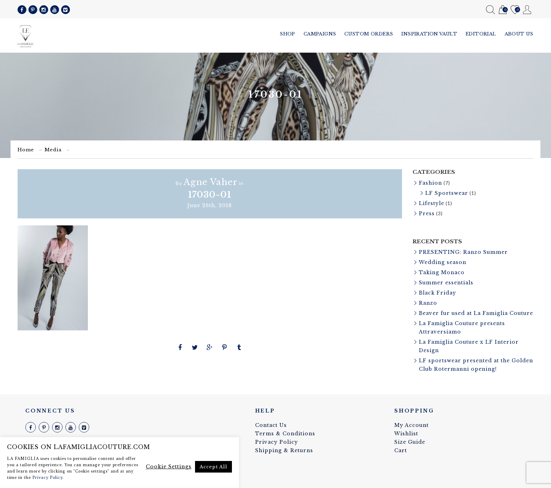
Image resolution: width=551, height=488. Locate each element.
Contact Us (271, 425)
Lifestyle (431, 203)
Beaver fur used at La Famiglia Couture (476, 313)
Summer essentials (446, 282)
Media (53, 150)
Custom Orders (368, 34)
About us (519, 34)
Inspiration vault (429, 34)
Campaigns (320, 34)
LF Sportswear (446, 193)
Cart (502, 10)
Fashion (430, 183)
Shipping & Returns (284, 450)
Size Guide (409, 442)
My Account (527, 9)
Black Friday (437, 293)
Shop (287, 34)
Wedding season (442, 262)
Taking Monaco (442, 272)
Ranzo (428, 303)
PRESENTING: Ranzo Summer (463, 252)
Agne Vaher (210, 182)
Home (26, 150)
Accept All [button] (213, 467)
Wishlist (515, 10)
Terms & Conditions (285, 433)
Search (490, 9)
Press (427, 213)
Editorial (481, 34)
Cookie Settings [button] (169, 466)
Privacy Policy (276, 442)
